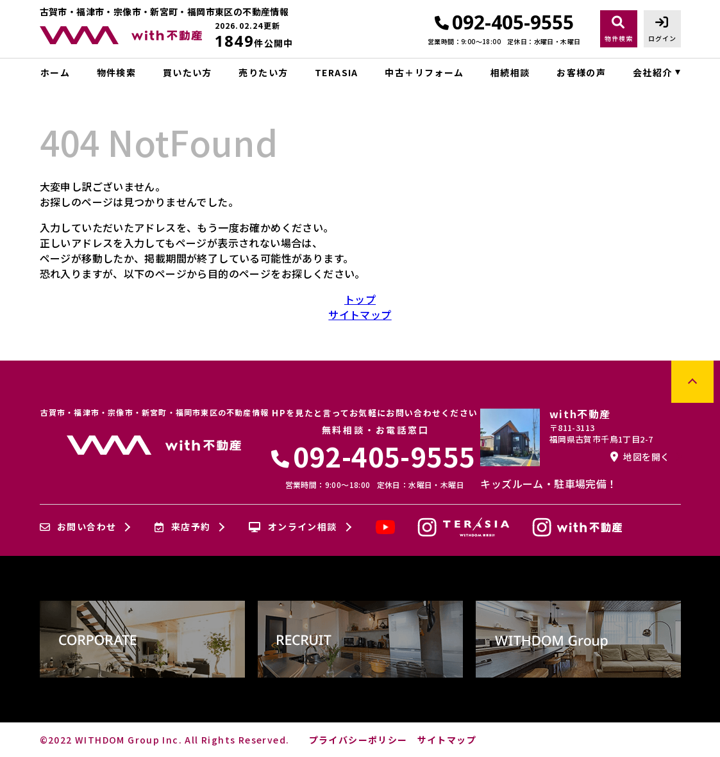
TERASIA (336, 72)
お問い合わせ (78, 527)
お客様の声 (581, 72)
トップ (360, 299)
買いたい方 (187, 72)
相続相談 (510, 72)
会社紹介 (653, 72)
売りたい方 (263, 72)
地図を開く (639, 456)
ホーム (55, 72)
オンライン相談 (293, 527)
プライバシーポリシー (358, 739)
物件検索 (117, 72)
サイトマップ (359, 314)
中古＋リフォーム (424, 72)
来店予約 (182, 527)
